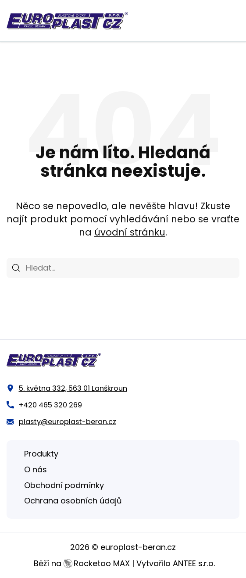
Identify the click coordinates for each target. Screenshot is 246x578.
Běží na (82, 563)
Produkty (41, 453)
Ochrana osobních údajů (73, 500)
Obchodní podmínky (64, 485)
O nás (35, 469)
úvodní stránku (129, 232)
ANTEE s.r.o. (194, 563)
